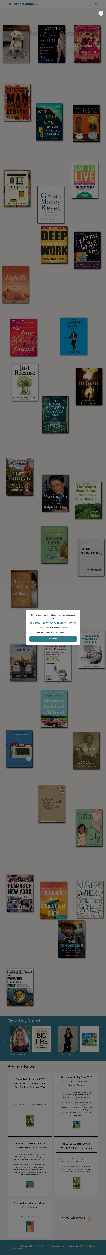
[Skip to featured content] (100, 13)
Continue (53, 639)
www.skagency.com (61, 632)
